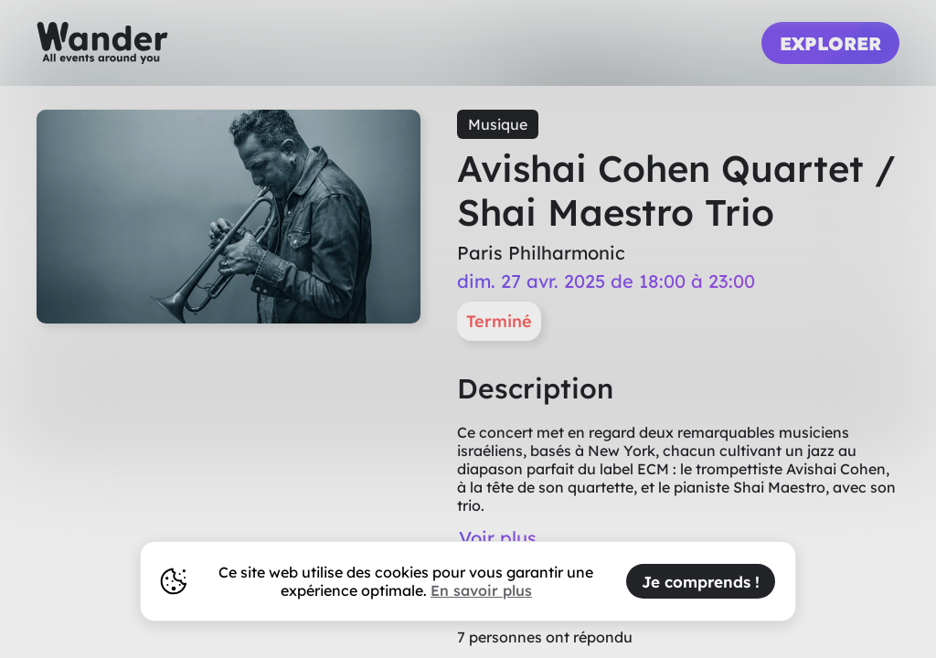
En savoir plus (481, 590)
